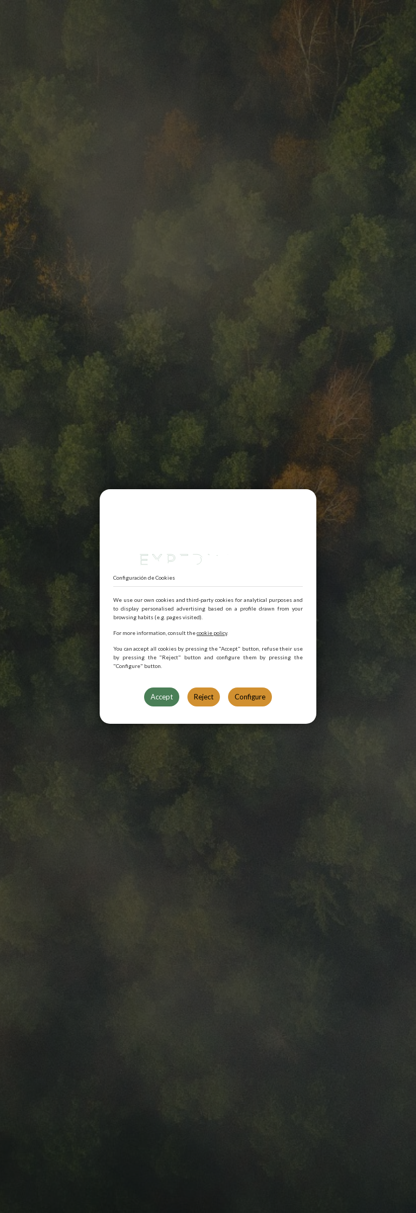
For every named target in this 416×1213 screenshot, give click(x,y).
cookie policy (212, 633)
